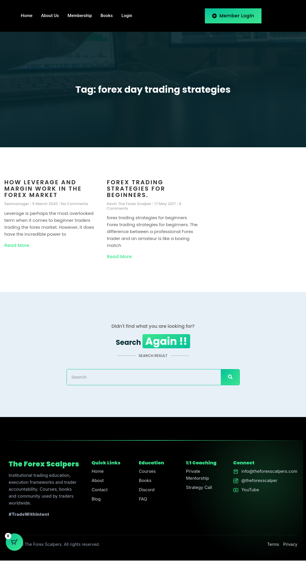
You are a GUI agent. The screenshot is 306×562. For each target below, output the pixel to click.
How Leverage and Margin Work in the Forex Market (43, 188)
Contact (99, 491)
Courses (147, 473)
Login (126, 15)
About (97, 482)
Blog (96, 500)
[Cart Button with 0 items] (14, 547)
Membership (80, 15)
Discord (147, 491)
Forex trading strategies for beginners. (136, 188)
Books (107, 15)
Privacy (290, 545)
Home (26, 15)
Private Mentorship (197, 476)
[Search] (230, 378)
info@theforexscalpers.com (269, 473)
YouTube (250, 491)
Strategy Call (199, 489)
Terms (273, 545)
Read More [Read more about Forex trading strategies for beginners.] (119, 256)
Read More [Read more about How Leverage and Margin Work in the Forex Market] (16, 245)
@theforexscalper (259, 482)
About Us (50, 15)
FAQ (143, 500)
